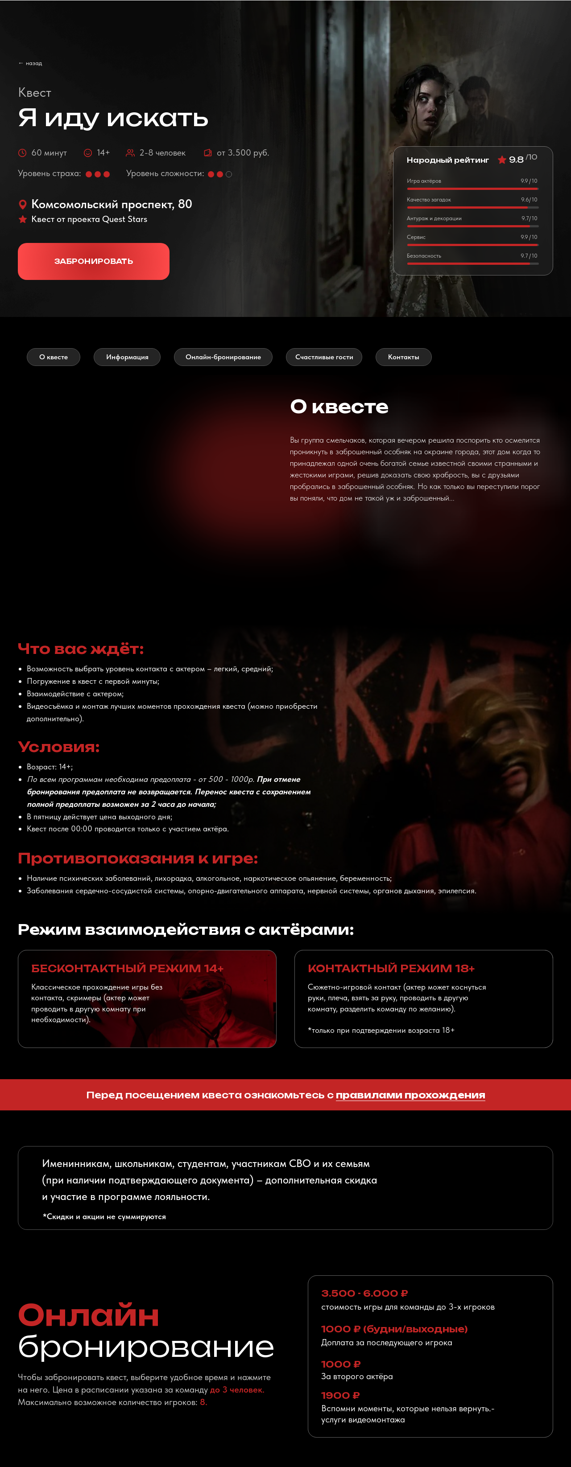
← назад (30, 62)
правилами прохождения (410, 1095)
